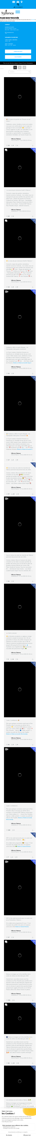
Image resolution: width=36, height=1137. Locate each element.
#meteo (28, 846)
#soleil (24, 846)
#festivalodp (24, 734)
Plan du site (6, 63)
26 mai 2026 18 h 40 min (26, 654)
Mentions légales (14, 63)
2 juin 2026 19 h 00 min (26, 140)
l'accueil (32, 19)
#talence (15, 363)
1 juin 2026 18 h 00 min (25, 211)
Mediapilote (30, 63)
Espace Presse (22, 63)
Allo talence (18, 56)
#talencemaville (22, 363)
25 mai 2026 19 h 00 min (26, 739)
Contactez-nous (18, 51)
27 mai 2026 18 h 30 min (26, 488)
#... (32, 449)
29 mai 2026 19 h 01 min (25, 368)
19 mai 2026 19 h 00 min (25, 995)
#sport (29, 363)
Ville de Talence (16, 139)
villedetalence (14, 211)
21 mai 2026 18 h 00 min (26, 851)
